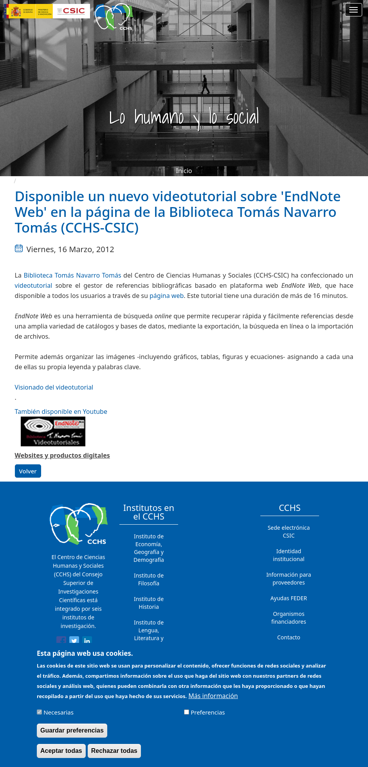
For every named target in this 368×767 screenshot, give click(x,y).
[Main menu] (353, 9)
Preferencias (208, 712)
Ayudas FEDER (289, 598)
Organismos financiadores (288, 617)
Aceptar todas (61, 751)
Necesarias (58, 712)
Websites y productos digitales (62, 455)
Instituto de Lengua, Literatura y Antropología (149, 634)
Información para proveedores (288, 578)
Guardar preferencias (72, 730)
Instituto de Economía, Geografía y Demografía (148, 547)
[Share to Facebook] (61, 642)
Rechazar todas (114, 751)
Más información (213, 696)
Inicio (184, 170)
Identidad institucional (288, 555)
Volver (28, 471)
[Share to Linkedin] (87, 642)
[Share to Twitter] (74, 642)
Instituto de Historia (149, 602)
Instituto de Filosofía (149, 579)
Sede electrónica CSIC (289, 531)
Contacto (288, 637)
